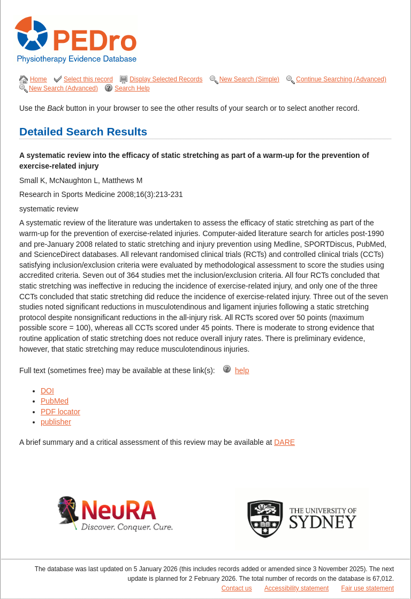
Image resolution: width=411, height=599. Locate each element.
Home (38, 79)
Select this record (88, 79)
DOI (47, 390)
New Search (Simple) (249, 79)
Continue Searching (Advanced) (341, 79)
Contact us (237, 588)
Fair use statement (367, 588)
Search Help (132, 88)
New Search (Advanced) (63, 88)
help (242, 370)
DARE (284, 442)
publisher (56, 422)
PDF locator (60, 411)
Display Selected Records (166, 79)
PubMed (54, 401)
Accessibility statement (296, 588)
